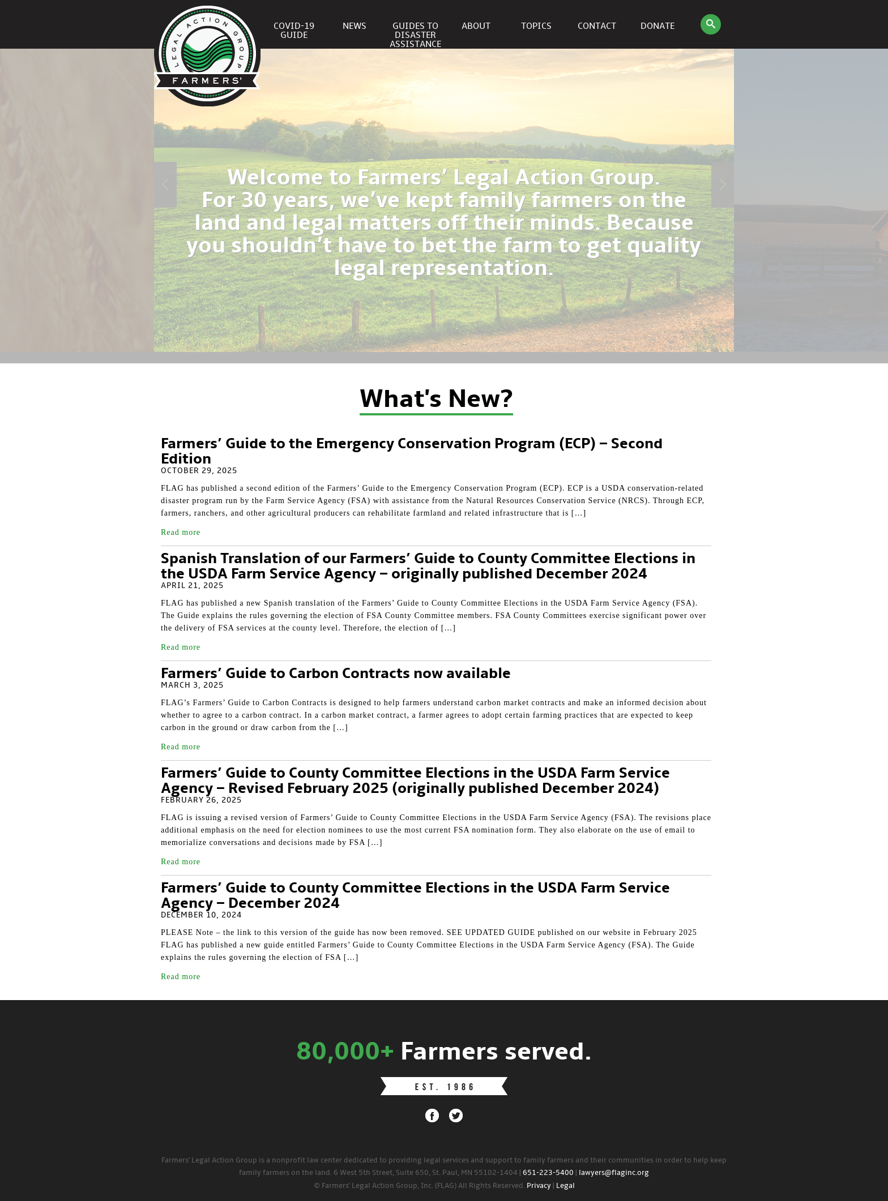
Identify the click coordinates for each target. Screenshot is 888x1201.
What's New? (436, 400)
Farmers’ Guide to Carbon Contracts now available (336, 674)
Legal (565, 1186)
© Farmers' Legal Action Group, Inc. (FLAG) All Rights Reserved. (419, 1186)
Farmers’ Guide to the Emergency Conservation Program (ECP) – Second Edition (412, 451)
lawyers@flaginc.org (614, 1173)
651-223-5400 (548, 1173)
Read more (180, 532)
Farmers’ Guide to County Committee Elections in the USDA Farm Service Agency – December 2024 (415, 896)
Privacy (539, 1186)
